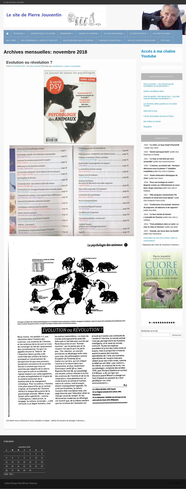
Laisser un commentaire (72, 66)
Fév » (11, 474)
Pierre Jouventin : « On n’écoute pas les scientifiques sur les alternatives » (159, 85)
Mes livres (11, 40)
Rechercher (176, 335)
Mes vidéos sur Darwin (152, 121)
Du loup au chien (162, 33)
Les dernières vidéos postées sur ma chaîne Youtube (160, 105)
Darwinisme (66, 33)
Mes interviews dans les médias (78, 40)
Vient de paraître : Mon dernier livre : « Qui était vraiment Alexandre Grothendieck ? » (161, 97)
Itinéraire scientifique (110, 40)
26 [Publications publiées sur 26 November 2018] (7, 470)
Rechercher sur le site (149, 331)
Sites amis (165, 40)
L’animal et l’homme (88, 33)
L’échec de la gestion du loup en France (159, 116)
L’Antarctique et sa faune (42, 33)
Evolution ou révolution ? (29, 62)
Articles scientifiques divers (141, 40)
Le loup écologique (114, 33)
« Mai (6, 474)
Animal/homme (57, 66)
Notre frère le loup (150, 111)
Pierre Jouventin (35, 66)
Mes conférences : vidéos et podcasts (39, 40)
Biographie (148, 127)
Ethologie (19, 33)
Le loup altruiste (139, 33)
